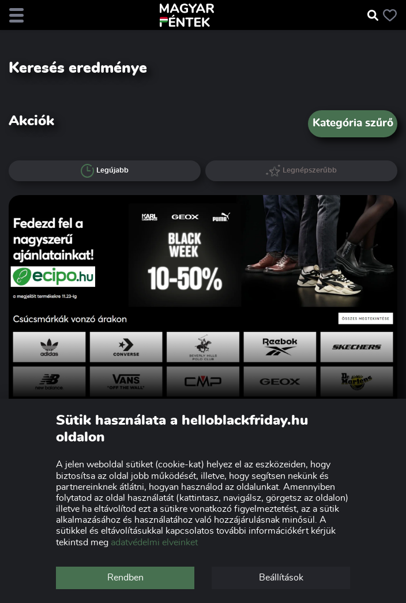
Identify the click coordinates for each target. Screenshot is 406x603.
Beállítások (281, 577)
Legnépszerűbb (301, 170)
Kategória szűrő (353, 123)
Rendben (125, 577)
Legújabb (105, 171)
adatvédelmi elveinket (154, 542)
